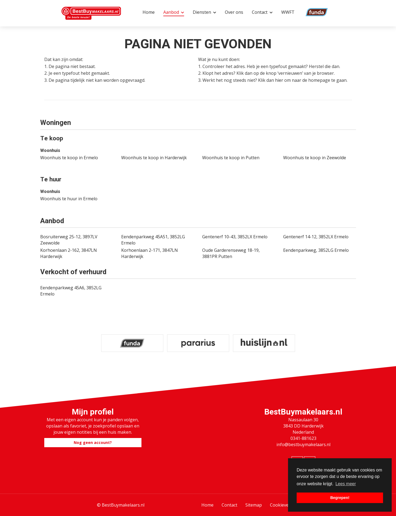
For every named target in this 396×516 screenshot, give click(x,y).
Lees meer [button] (346, 483)
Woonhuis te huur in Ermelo (68, 199)
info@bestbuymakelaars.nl (303, 444)
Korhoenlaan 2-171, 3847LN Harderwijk (149, 253)
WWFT (288, 12)
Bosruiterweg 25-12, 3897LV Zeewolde (68, 240)
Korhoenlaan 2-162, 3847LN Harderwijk (68, 253)
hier (279, 80)
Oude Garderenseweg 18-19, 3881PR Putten (231, 253)
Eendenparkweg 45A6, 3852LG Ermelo (70, 291)
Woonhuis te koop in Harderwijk (154, 158)
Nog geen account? (93, 442)
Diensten (204, 12)
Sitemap (253, 505)
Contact (262, 12)
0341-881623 (303, 438)
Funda (309, 12)
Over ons (234, 12)
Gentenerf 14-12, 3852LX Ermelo (315, 237)
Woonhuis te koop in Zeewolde (314, 158)
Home (149, 12)
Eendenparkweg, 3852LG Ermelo (316, 250)
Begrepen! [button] (339, 497)
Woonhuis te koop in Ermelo (69, 158)
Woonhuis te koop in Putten (230, 158)
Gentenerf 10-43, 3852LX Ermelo (235, 237)
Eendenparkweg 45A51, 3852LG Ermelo (153, 240)
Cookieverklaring (287, 505)
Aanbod (173, 12)
